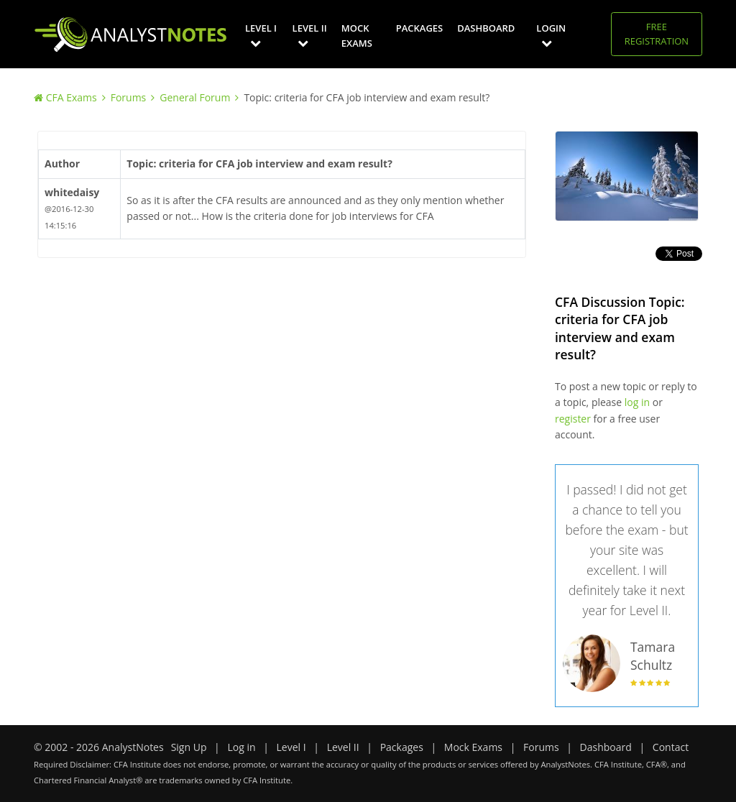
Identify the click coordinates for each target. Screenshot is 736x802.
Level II (310, 35)
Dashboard (486, 28)
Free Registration (657, 33)
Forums (129, 97)
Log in (241, 747)
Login (551, 35)
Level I (261, 35)
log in (637, 402)
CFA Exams (71, 97)
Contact (671, 747)
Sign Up (189, 747)
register (573, 418)
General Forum (195, 97)
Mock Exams (356, 36)
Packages (419, 28)
